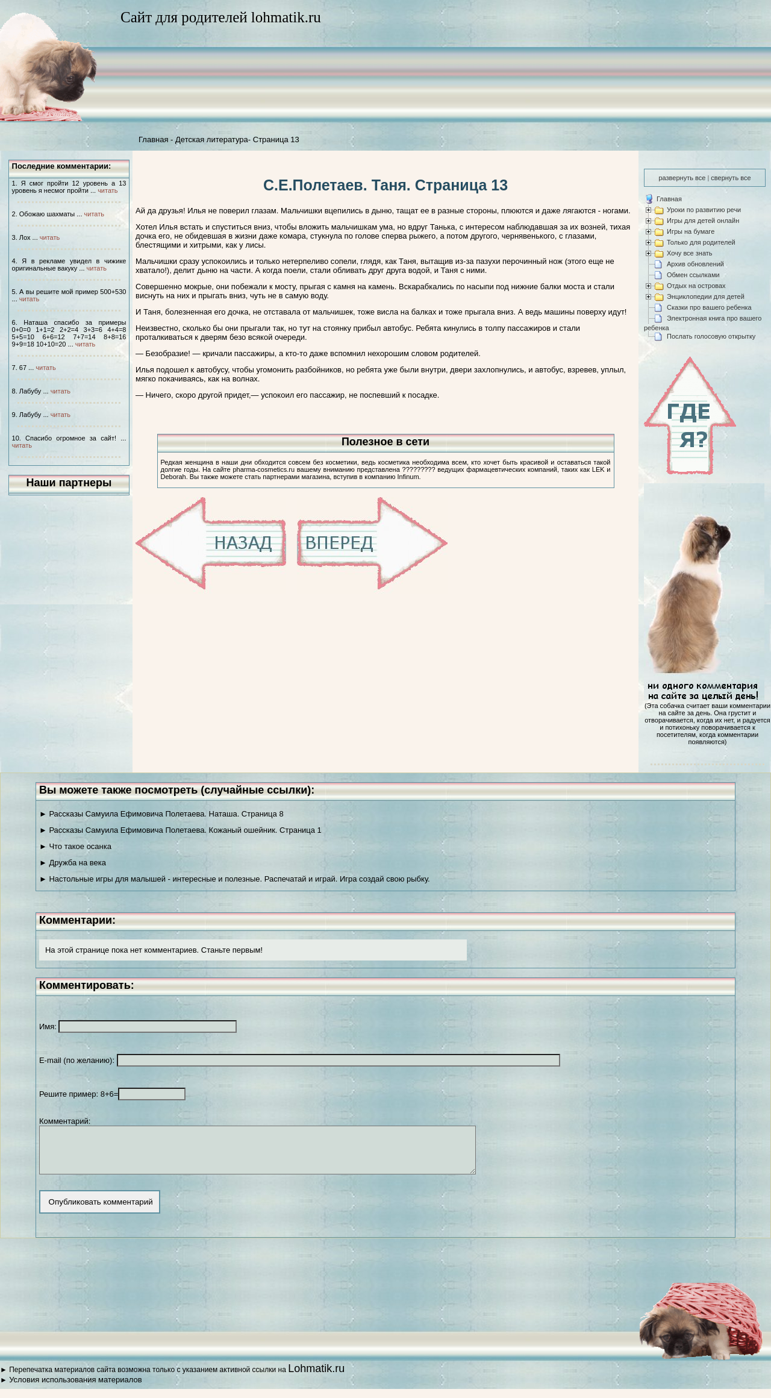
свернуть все (731, 177)
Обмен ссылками (693, 274)
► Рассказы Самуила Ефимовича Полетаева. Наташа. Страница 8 (161, 813)
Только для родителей (701, 242)
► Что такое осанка (75, 846)
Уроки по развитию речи (704, 209)
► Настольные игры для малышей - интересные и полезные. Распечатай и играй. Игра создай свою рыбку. (234, 878)
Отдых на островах (696, 285)
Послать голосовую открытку (711, 336)
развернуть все (681, 177)
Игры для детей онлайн (703, 220)
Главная (153, 139)
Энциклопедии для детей (705, 296)
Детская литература (211, 139)
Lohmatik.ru (316, 1377)
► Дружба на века (72, 862)
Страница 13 (276, 139)
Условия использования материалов (75, 1388)
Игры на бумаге (690, 231)
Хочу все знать (690, 253)
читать (107, 190)
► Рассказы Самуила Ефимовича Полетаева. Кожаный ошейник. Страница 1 (180, 830)
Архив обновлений (695, 264)
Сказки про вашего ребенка (709, 307)
